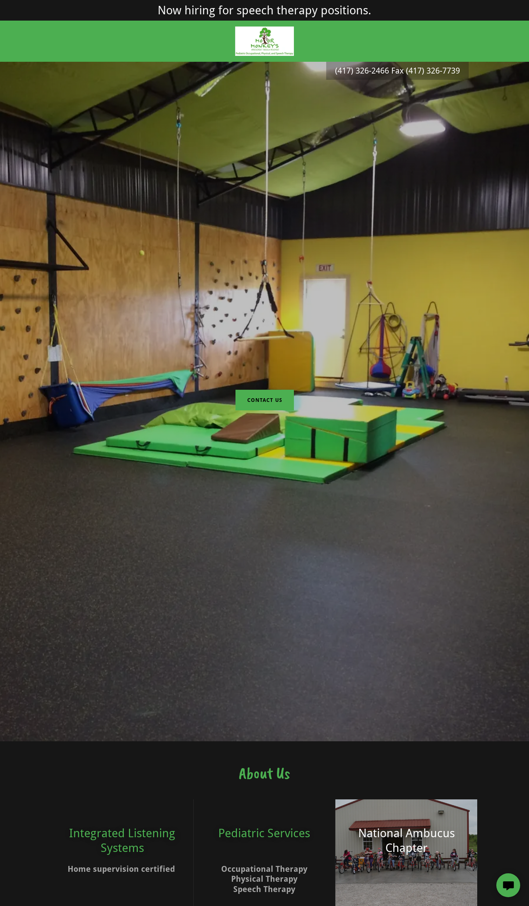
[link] (264, 40)
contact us (264, 400)
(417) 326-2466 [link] (362, 70)
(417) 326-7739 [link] (433, 70)
